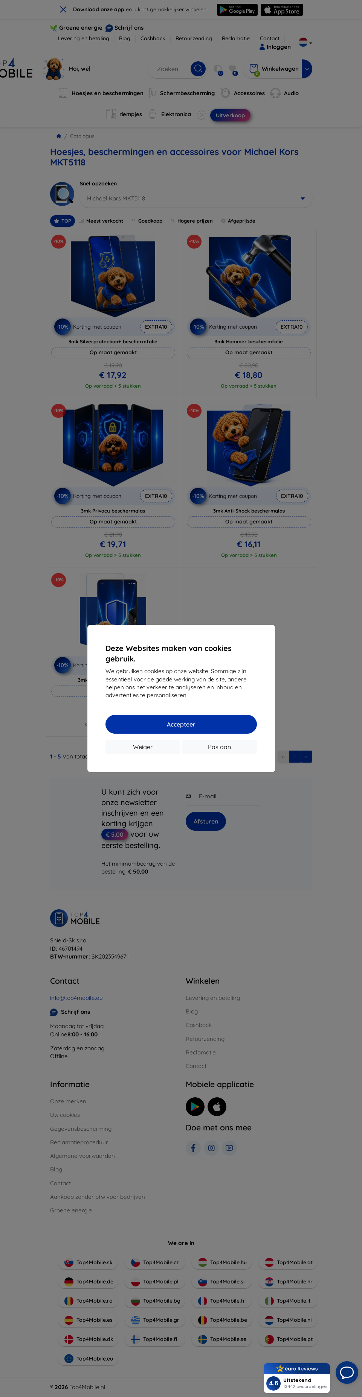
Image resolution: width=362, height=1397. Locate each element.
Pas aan (219, 747)
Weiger (143, 747)
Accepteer (181, 724)
